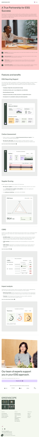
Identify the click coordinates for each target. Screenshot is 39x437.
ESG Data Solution (18, 413)
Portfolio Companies (5, 416)
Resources (29, 416)
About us (29, 413)
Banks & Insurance (5, 414)
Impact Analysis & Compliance (18, 418)
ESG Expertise (17, 419)
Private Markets (4, 413)
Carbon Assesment (18, 414)
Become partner (4, 417)
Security (29, 417)
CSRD (16, 416)
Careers (29, 414)
